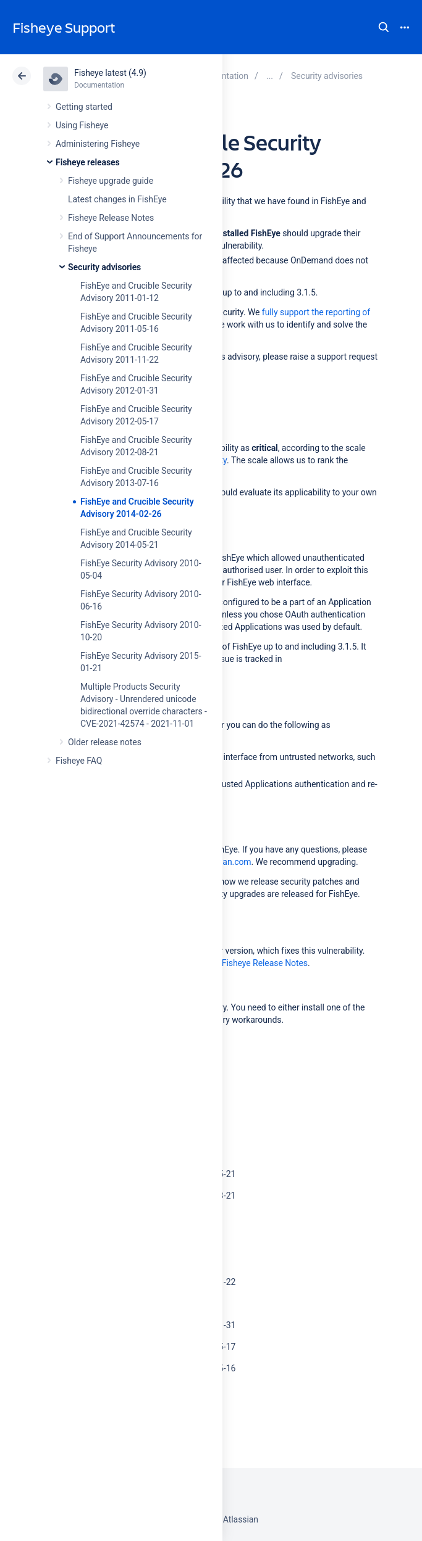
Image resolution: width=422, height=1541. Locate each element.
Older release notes (104, 742)
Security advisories (104, 267)
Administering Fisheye (98, 144)
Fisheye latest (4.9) (110, 73)
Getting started (84, 107)
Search (384, 27)
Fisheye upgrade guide (110, 181)
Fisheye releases (88, 162)
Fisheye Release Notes (111, 218)
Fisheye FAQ (79, 761)
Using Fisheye (82, 125)
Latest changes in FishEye (117, 199)
